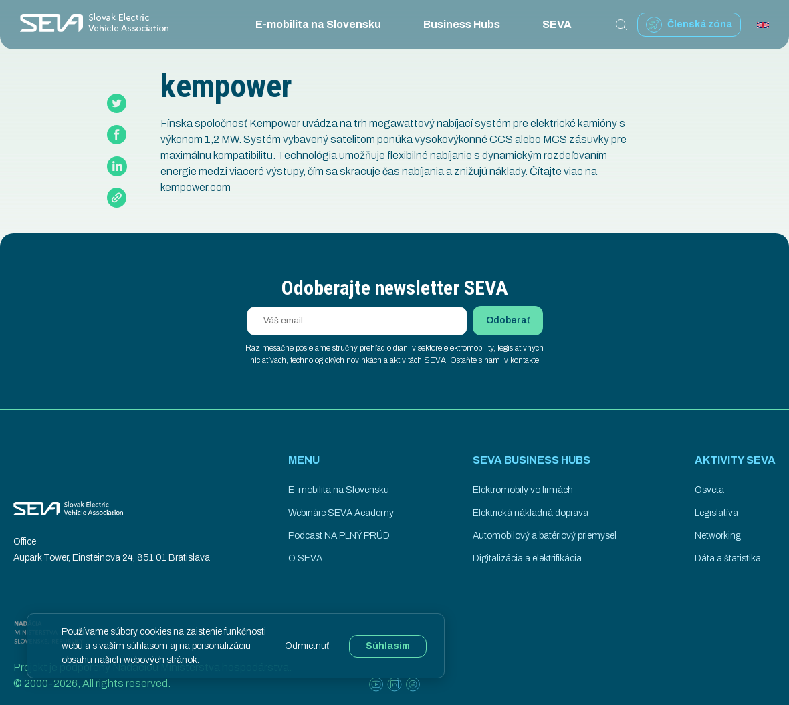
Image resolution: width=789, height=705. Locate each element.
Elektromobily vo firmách (523, 490)
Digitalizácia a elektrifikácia (527, 558)
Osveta (709, 490)
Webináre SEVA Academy (341, 513)
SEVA (567, 24)
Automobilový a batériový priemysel (544, 536)
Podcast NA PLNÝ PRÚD (339, 536)
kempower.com (195, 187)
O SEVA (305, 558)
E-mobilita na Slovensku (328, 24)
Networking (718, 536)
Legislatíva (716, 513)
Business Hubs (471, 24)
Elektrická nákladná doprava (530, 513)
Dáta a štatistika (728, 558)
